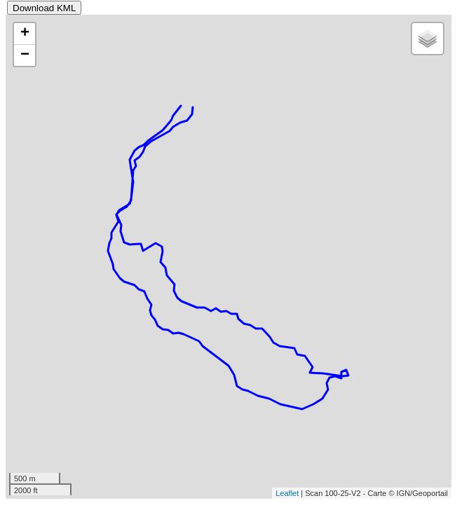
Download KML (44, 8)
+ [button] (24, 33)
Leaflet (287, 493)
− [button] (24, 55)
